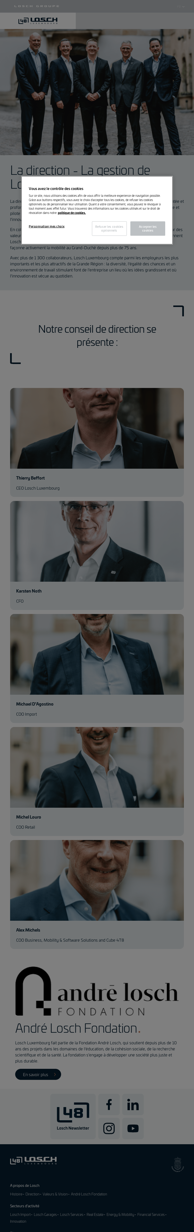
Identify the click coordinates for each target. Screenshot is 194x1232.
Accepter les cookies (148, 228)
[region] (97, 210)
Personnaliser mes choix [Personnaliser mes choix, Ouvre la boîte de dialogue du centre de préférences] (46, 226)
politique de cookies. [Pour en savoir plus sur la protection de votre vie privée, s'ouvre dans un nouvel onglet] (72, 213)
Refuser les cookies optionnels (109, 228)
